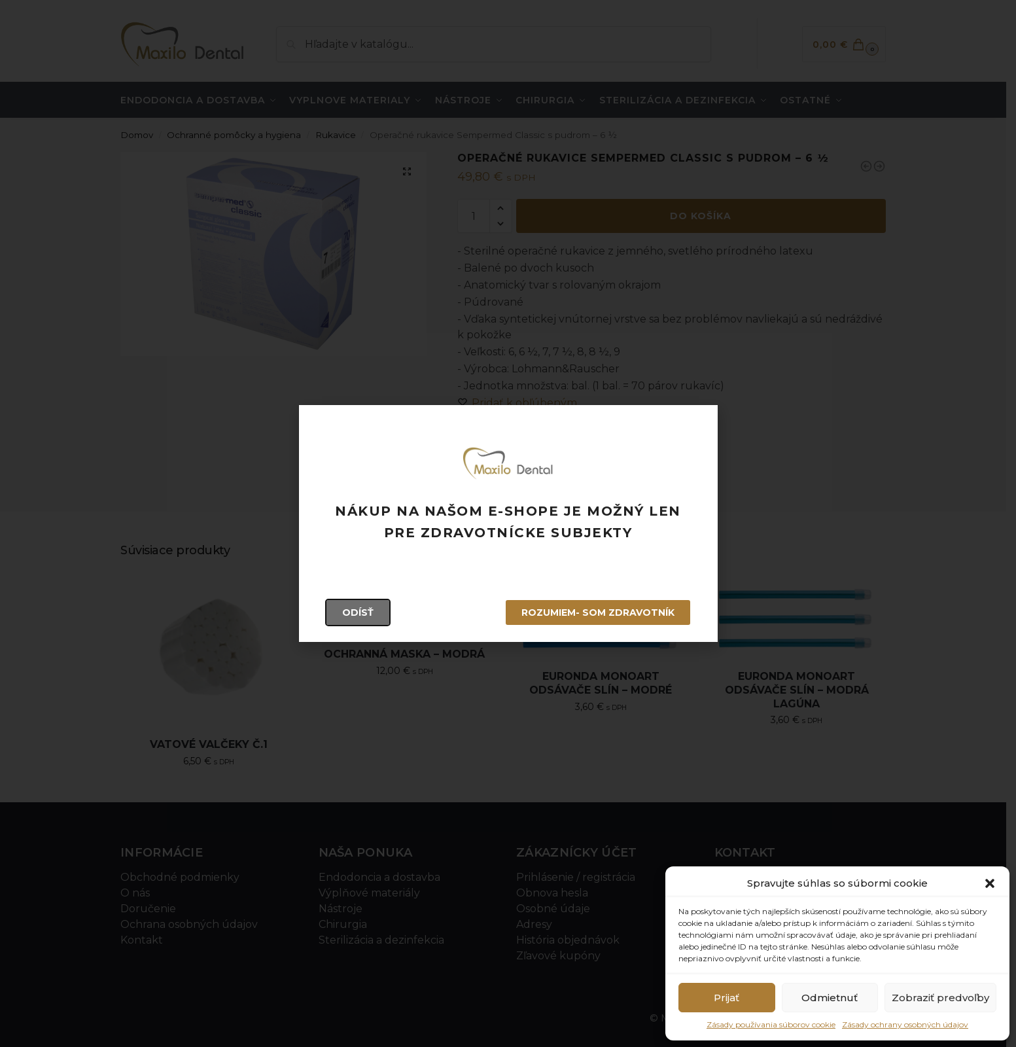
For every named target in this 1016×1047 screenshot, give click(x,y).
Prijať (726, 997)
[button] (989, 883)
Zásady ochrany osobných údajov (905, 1024)
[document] (508, 523)
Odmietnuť (829, 997)
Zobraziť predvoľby (940, 997)
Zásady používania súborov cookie (771, 1024)
